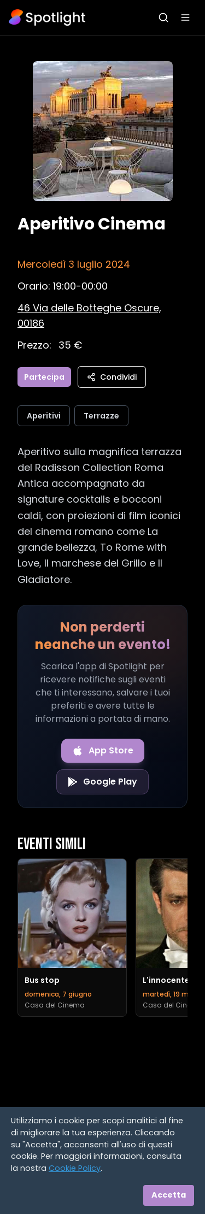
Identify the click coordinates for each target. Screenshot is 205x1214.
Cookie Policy (75, 1168)
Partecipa (44, 377)
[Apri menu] (185, 17)
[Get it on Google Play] (102, 781)
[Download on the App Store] (102, 751)
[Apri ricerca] (163, 17)
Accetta (168, 1194)
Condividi (112, 377)
